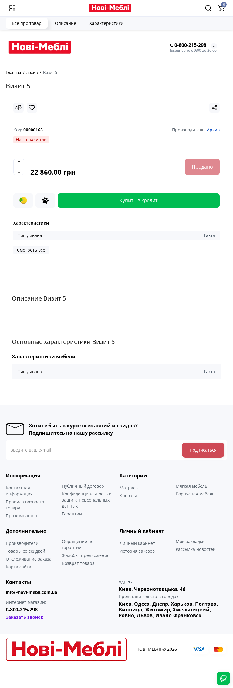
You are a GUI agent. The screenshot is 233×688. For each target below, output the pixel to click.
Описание (65, 23)
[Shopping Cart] (220, 8)
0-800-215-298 (188, 45)
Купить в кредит (139, 200)
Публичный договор (83, 486)
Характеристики (106, 23)
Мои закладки (190, 541)
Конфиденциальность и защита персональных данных (87, 500)
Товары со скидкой (25, 551)
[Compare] (18, 108)
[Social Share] (214, 108)
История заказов (137, 551)
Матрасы (129, 488)
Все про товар (27, 23)
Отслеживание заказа (29, 559)
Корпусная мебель (195, 494)
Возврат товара (78, 563)
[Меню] (12, 8)
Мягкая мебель (191, 486)
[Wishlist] (32, 108)
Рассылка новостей (196, 549)
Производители (22, 543)
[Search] (208, 8)
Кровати (128, 496)
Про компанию (21, 515)
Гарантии (72, 514)
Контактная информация (19, 491)
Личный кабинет (137, 543)
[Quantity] (18, 166)
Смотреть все (31, 250)
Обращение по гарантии (77, 544)
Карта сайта (18, 567)
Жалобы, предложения (86, 555)
